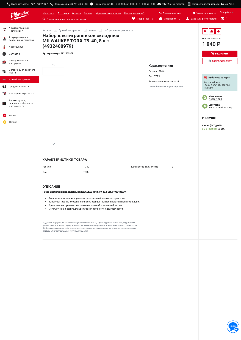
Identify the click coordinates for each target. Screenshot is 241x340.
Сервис (88, 13)
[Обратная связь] (233, 326)
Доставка (63, 13)
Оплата (76, 13)
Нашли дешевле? (134, 13)
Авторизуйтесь (212, 82)
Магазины (48, 13)
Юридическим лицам (108, 13)
